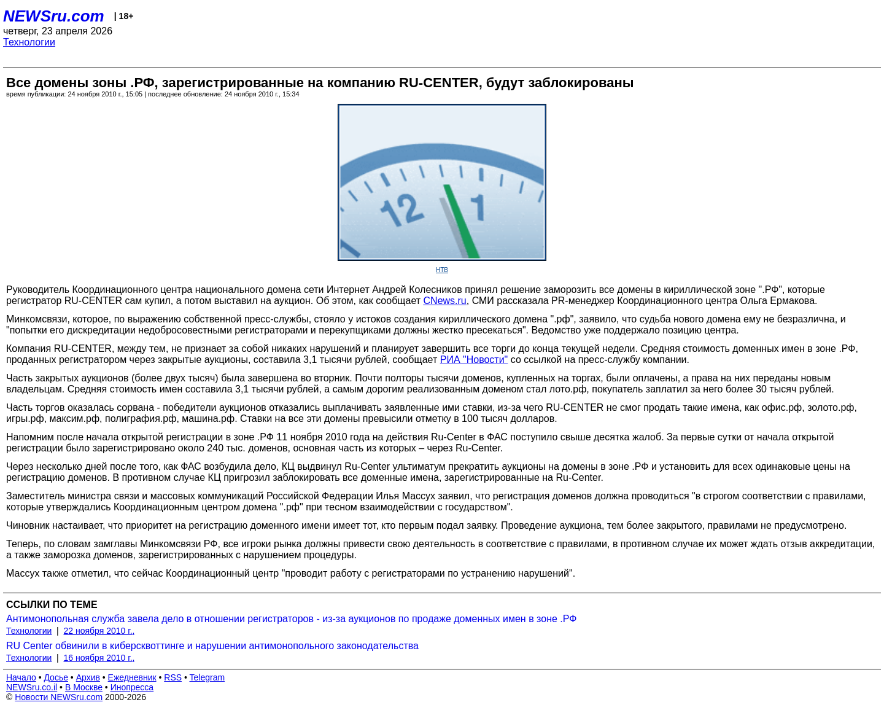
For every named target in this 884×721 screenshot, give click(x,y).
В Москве (84, 687)
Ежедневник (132, 677)
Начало (21, 677)
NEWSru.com (53, 16)
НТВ (442, 270)
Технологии (29, 42)
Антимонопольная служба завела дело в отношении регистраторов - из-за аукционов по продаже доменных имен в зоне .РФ (291, 619)
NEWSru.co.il (31, 687)
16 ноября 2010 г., (99, 658)
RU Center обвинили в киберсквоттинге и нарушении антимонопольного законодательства (212, 646)
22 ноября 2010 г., (99, 631)
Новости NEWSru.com (59, 697)
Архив (88, 677)
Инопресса (132, 687)
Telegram (207, 677)
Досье (56, 677)
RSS (173, 677)
